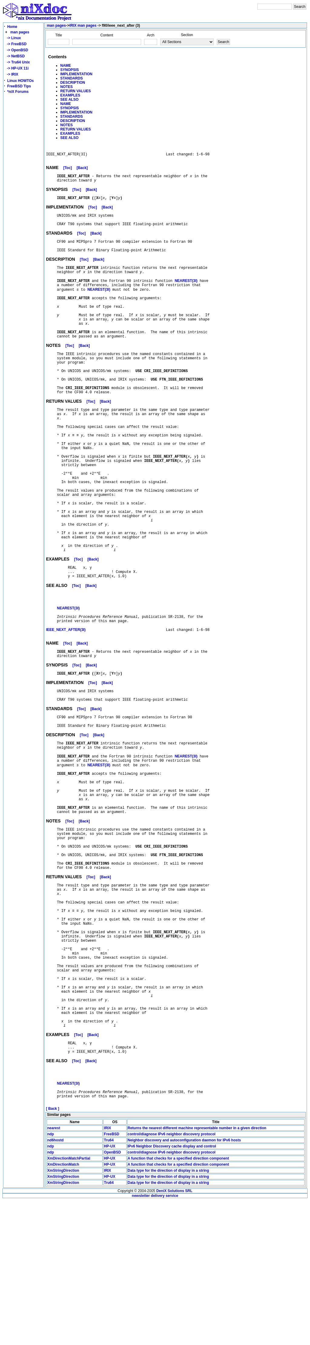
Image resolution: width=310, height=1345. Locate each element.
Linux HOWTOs (20, 81)
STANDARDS (71, 78)
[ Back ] (52, 1253)
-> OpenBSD (16, 50)
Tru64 (109, 1284)
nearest (53, 1272)
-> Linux (13, 38)
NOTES (66, 87)
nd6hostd (55, 1284)
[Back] (82, 170)
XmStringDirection (63, 1315)
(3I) (186, 295)
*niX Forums (18, 92)
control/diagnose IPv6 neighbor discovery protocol (172, 1278)
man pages (19, 32)
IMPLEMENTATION (76, 74)
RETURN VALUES (75, 91)
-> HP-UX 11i (16, 68)
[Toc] (67, 170)
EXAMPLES (70, 95)
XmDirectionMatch (63, 1309)
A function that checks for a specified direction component (178, 1303)
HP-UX (109, 1291)
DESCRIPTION (72, 82)
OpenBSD (112, 1297)
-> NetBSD (15, 56)
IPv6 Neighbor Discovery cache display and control (172, 1291)
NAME (65, 65)
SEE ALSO (69, 99)
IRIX (107, 1272)
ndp (50, 1278)
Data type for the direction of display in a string (168, 1315)
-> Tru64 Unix (17, 62)
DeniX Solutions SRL (174, 1335)
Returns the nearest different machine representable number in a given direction (197, 1272)
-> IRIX (11, 74)
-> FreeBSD (16, 44)
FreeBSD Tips (19, 86)
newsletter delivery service (155, 1340)
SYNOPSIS (69, 70)
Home (12, 27)
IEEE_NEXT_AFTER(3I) (66, 703)
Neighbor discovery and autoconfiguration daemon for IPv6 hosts (184, 1284)
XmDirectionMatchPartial (68, 1303)
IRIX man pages (82, 25)
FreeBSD (111, 1278)
